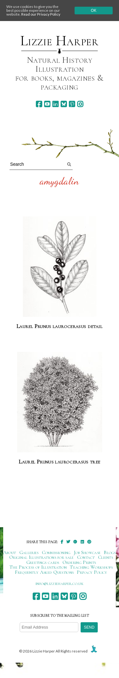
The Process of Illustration (38, 567)
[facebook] (39, 104)
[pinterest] (72, 104)
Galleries (29, 552)
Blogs (110, 552)
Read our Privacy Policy (40, 14)
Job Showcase (87, 552)
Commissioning (56, 552)
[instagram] (80, 104)
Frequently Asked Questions (44, 572)
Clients (105, 557)
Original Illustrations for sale (41, 557)
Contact (86, 557)
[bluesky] (64, 104)
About (9, 552)
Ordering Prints (79, 562)
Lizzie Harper (59, 40)
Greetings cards (42, 562)
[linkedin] (55, 104)
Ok (93, 10)
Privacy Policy (92, 572)
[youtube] (47, 104)
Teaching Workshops (91, 567)
